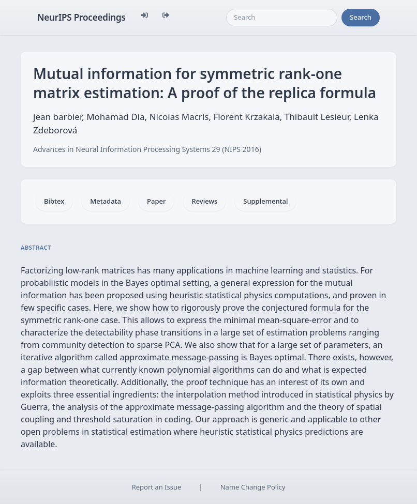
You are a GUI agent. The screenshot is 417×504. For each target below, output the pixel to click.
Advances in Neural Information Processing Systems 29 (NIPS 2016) (147, 149)
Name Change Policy (253, 487)
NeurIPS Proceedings (81, 17)
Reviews (204, 201)
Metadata (105, 201)
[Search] (281, 17)
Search (360, 17)
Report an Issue (157, 487)
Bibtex (54, 201)
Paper (156, 201)
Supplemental (265, 201)
